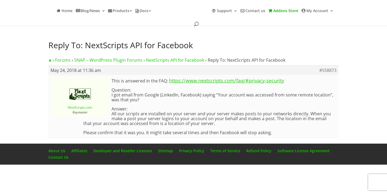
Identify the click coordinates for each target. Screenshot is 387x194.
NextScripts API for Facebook (175, 60)
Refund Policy (258, 150)
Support (224, 11)
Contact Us (58, 157)
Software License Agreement (303, 150)
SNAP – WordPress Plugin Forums (108, 60)
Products (121, 11)
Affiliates (79, 150)
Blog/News (90, 11)
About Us (56, 150)
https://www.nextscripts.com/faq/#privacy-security (226, 80)
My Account (317, 11)
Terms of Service (225, 150)
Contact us (255, 11)
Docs (143, 11)
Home (67, 11)
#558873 (327, 70)
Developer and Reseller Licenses (122, 150)
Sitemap (165, 150)
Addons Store (285, 11)
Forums (63, 60)
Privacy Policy (191, 150)
